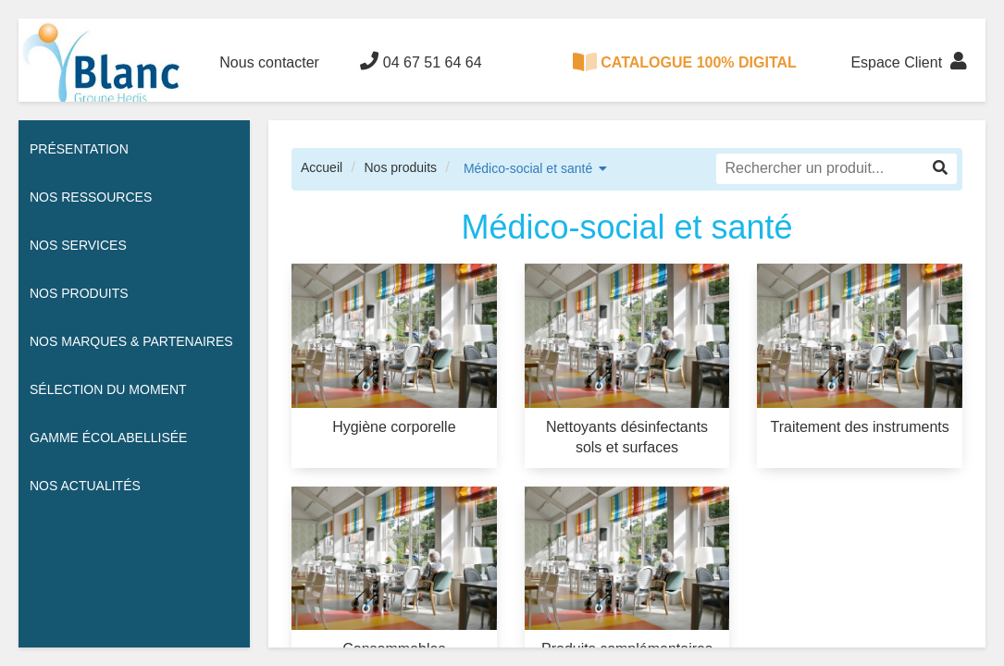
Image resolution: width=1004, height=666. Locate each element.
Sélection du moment (108, 389)
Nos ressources (91, 197)
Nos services (78, 245)
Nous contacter (269, 62)
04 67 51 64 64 (420, 61)
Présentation (79, 149)
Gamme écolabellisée (108, 437)
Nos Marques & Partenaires (131, 341)
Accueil (321, 167)
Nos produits (400, 167)
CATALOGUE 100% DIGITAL (685, 62)
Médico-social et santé (528, 168)
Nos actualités (85, 485)
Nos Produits (79, 293)
